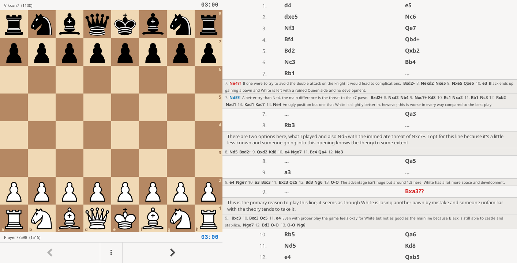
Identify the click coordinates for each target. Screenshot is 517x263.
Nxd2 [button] (393, 97)
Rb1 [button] (289, 73)
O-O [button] (335, 182)
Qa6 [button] (410, 234)
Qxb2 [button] (412, 50)
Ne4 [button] (235, 83)
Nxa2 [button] (457, 97)
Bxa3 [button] (414, 191)
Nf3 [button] (289, 28)
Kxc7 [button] (260, 104)
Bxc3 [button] (265, 182)
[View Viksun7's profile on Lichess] (102, 5)
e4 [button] (287, 152)
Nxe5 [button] (440, 83)
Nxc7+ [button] (421, 97)
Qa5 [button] (410, 161)
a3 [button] (287, 172)
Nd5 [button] (234, 97)
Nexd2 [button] (427, 83)
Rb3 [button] (289, 125)
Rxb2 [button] (501, 97)
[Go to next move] (172, 253)
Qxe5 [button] (469, 83)
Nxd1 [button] (231, 104)
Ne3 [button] (339, 152)
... (407, 73)
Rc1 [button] (447, 97)
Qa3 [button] (410, 114)
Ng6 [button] (318, 182)
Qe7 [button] (410, 28)
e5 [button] (408, 5)
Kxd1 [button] (249, 104)
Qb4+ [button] (412, 39)
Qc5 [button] (293, 182)
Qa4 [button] (322, 152)
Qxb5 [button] (412, 257)
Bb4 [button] (410, 62)
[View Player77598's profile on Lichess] (102, 237)
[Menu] (111, 253)
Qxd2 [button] (262, 152)
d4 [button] (287, 5)
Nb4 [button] (404, 97)
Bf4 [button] (288, 39)
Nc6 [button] (410, 16)
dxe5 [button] (291, 16)
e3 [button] (484, 83)
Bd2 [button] (289, 50)
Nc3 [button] (289, 62)
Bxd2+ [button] (409, 83)
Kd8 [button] (431, 97)
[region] (258, 131)
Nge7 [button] (296, 152)
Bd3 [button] (309, 182)
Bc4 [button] (313, 152)
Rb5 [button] (289, 234)
